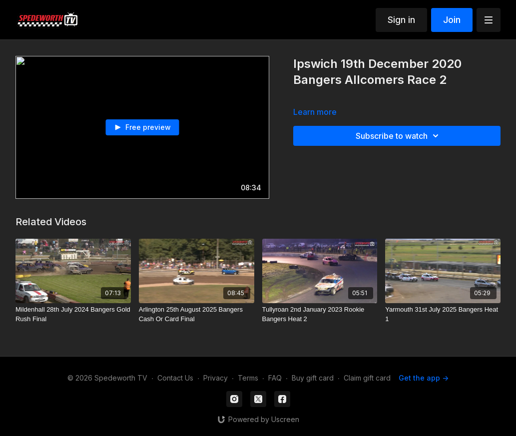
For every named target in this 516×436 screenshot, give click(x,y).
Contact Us (175, 378)
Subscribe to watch (399, 136)
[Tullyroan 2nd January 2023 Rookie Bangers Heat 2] (320, 314)
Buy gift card (313, 378)
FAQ (275, 378)
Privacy (215, 378)
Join (452, 19)
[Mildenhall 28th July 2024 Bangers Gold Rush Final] (73, 314)
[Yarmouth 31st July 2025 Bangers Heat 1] (443, 314)
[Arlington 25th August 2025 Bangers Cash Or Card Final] (196, 314)
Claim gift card (367, 378)
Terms (248, 378)
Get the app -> (424, 378)
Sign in (401, 19)
